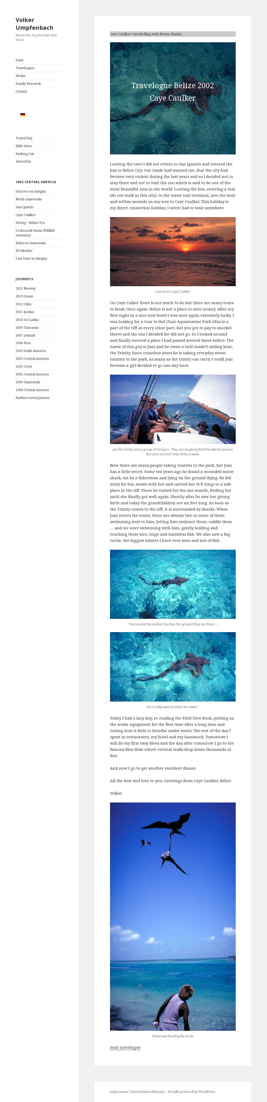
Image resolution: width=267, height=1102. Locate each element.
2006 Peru (23, 343)
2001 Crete (24, 366)
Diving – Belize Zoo (30, 222)
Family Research (28, 83)
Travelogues (25, 68)
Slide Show (24, 146)
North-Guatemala (29, 199)
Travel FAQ (24, 138)
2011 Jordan (25, 312)
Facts (19, 60)
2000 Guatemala (28, 382)
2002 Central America (32, 358)
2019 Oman (24, 296)
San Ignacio (25, 207)
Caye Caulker (26, 215)
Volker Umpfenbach (34, 23)
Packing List (25, 154)
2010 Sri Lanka (27, 320)
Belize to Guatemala (31, 243)
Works (21, 76)
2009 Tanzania (27, 327)
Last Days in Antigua (31, 258)
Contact (21, 91)
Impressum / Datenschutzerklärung (137, 1091)
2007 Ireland (25, 335)
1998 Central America (32, 390)
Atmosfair (23, 161)
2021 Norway (26, 288)
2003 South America (31, 351)
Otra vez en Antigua (31, 191)
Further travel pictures (33, 398)
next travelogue (125, 1047)
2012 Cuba (23, 304)
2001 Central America (32, 374)
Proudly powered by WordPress (191, 1091)
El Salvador (24, 250)
